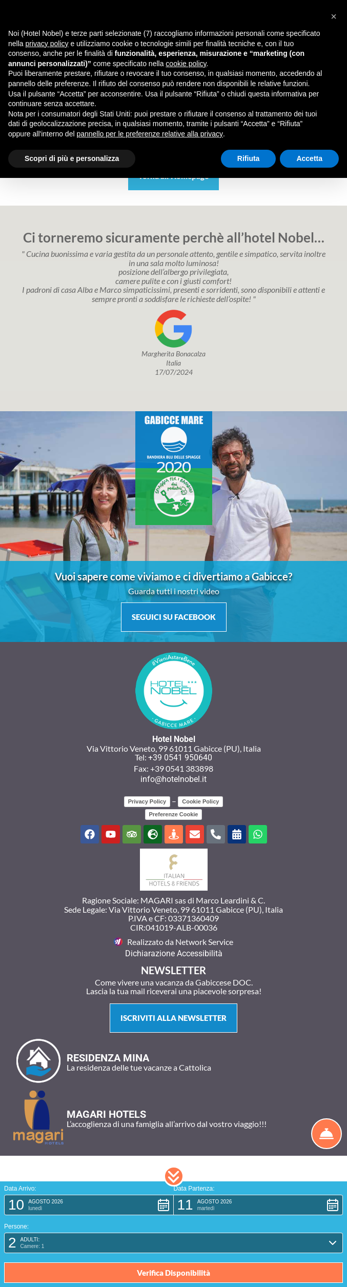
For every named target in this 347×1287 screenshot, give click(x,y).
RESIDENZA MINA (108, 1058)
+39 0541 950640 (180, 757)
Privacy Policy (147, 801)
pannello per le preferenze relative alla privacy (149, 134)
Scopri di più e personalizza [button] (72, 158)
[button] (174, 1176)
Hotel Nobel (173, 739)
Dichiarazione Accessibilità (173, 953)
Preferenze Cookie (173, 814)
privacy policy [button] (46, 43)
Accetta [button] (309, 158)
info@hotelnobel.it (173, 779)
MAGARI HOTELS (106, 1114)
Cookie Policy (200, 801)
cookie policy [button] (186, 63)
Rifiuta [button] (248, 158)
